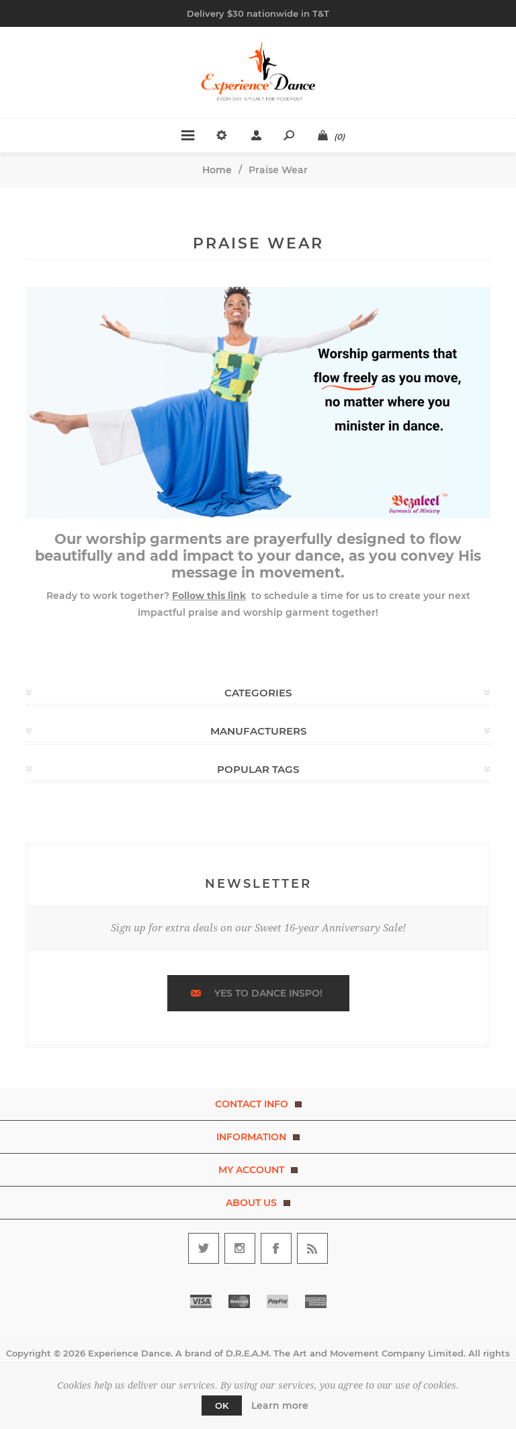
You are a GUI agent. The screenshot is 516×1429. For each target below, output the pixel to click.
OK (221, 1405)
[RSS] (312, 1248)
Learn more (279, 1405)
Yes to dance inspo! (268, 993)
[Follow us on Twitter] (203, 1248)
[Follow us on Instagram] (240, 1248)
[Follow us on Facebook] (276, 1248)
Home (217, 170)
